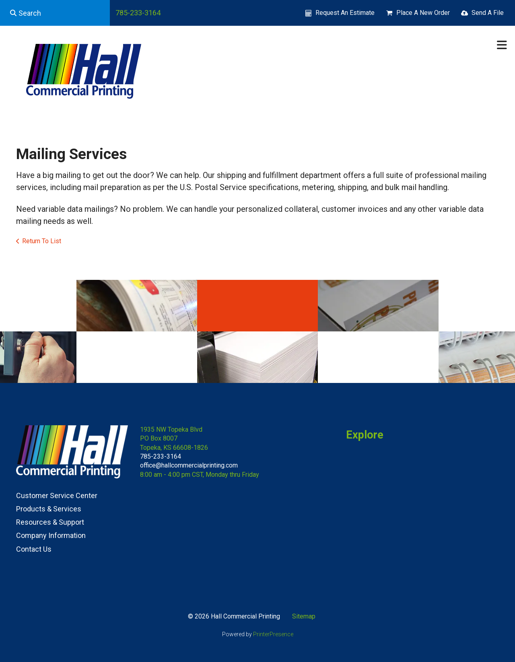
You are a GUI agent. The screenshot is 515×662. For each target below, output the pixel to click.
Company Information (51, 535)
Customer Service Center (56, 495)
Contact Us (34, 549)
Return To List (41, 241)
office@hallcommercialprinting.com (189, 465)
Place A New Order (423, 13)
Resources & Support (50, 522)
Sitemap (303, 616)
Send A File (488, 13)
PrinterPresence (273, 634)
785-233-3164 (138, 12)
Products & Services (48, 509)
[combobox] (55, 13)
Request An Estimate (345, 13)
